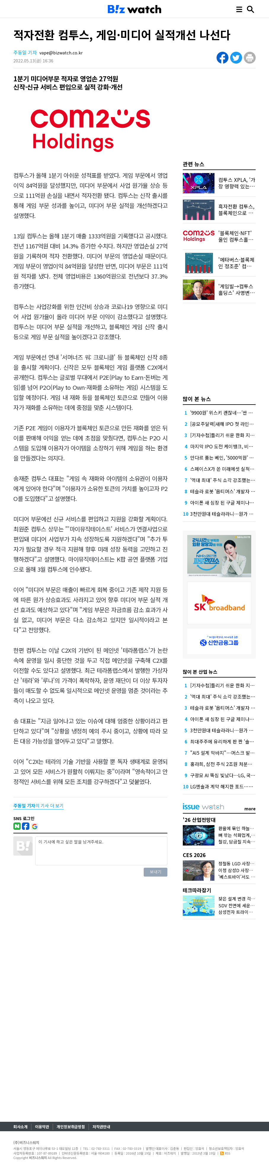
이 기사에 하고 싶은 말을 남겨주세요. (101, 851)
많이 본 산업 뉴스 (200, 671)
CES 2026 (194, 855)
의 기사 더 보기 (38, 805)
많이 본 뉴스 (197, 399)
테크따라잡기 (197, 890)
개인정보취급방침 (71, 1126)
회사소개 (20, 1126)
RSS (225, 1153)
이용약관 (42, 1126)
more (250, 809)
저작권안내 (101, 1126)
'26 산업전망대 (199, 819)
